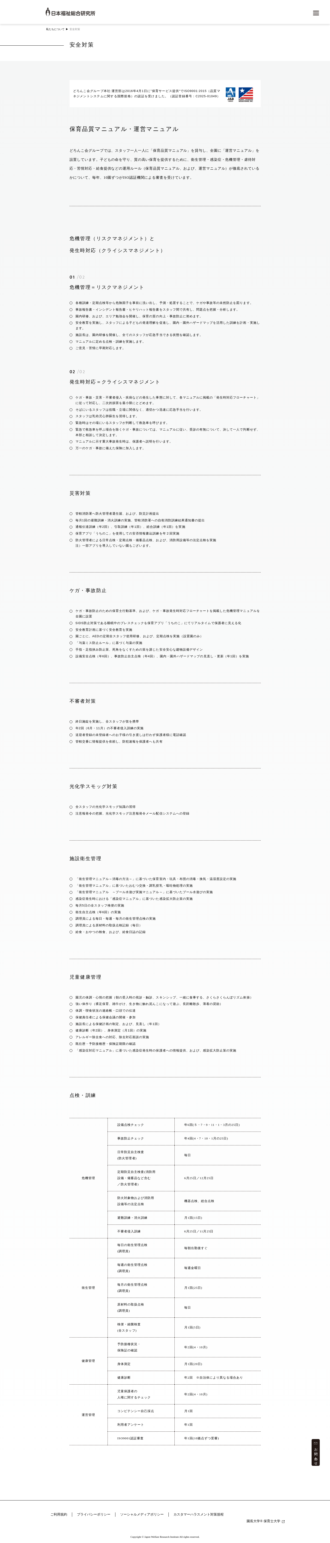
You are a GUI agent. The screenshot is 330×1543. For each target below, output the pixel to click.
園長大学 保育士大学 (265, 1521)
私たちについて (55, 29)
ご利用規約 (58, 1514)
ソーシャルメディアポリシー (142, 1514)
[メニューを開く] (316, 13)
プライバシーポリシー (93, 1514)
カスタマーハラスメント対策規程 (198, 1514)
